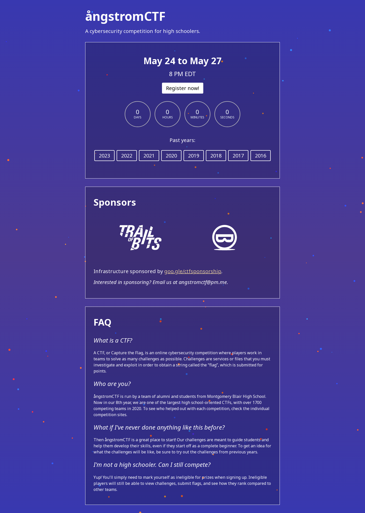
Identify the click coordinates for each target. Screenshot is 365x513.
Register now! (182, 88)
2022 (126, 155)
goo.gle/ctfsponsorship (192, 271)
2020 (171, 155)
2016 (260, 155)
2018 (216, 155)
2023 (104, 155)
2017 (238, 155)
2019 (193, 155)
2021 (149, 155)
